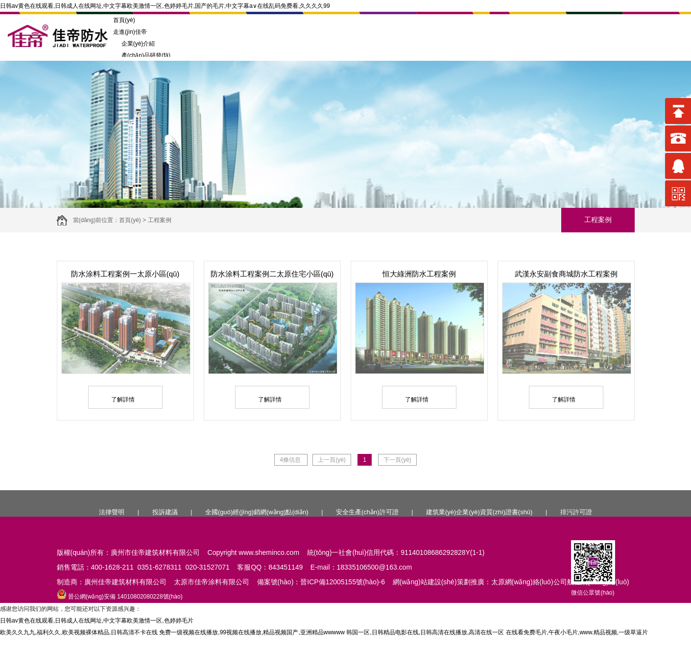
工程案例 (159, 220)
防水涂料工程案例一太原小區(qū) (125, 274)
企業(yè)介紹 (134, 43)
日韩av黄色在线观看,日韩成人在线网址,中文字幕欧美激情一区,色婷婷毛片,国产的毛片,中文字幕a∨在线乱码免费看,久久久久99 (165, 5)
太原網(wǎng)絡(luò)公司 (529, 582)
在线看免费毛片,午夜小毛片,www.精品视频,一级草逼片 (577, 632)
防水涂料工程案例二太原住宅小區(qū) (272, 274)
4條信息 (291, 459)
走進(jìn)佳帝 (130, 31)
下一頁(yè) (397, 459)
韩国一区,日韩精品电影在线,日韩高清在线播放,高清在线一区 (425, 632)
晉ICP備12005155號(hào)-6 (342, 582)
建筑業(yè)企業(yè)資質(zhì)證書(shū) (479, 512)
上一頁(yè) (332, 459)
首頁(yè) (124, 20)
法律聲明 (111, 512)
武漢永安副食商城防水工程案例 (566, 274)
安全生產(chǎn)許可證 (367, 512)
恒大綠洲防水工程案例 (419, 274)
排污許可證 (576, 512)
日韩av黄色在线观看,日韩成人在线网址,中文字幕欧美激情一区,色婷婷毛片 (96, 620)
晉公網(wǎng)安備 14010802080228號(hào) (120, 596)
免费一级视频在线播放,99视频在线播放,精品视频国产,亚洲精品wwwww (252, 632)
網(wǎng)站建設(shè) (425, 582)
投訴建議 (165, 512)
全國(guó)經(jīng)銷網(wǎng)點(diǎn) (256, 512)
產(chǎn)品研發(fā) (141, 55)
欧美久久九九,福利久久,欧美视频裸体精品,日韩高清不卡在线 (79, 632)
